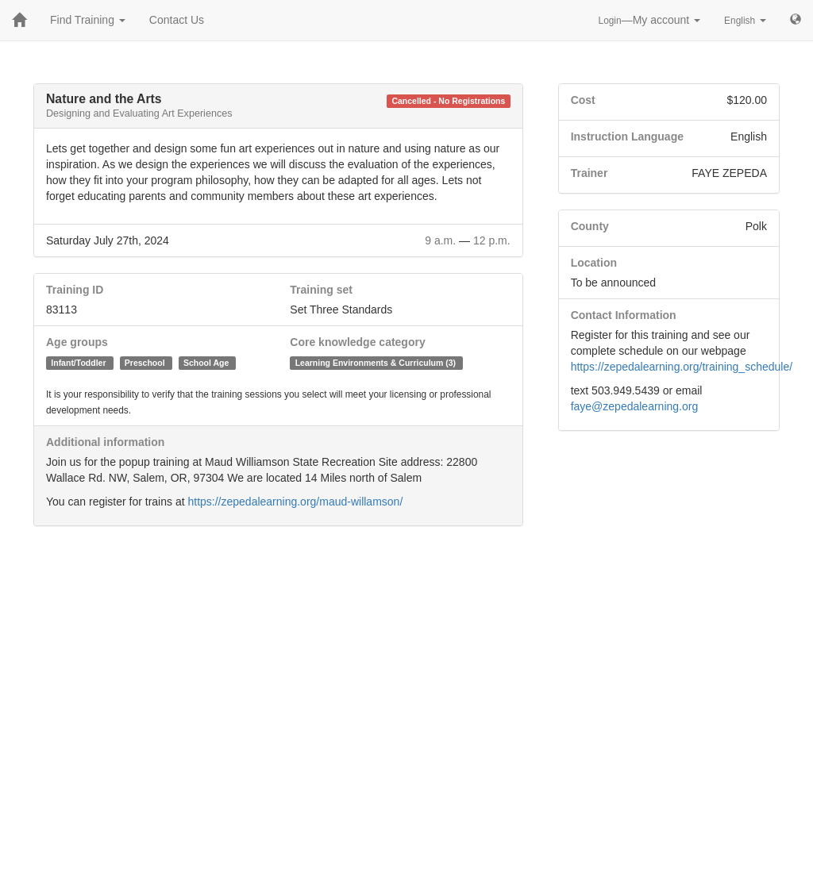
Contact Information (623, 315)
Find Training (87, 19)
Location (594, 262)
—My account (650, 19)
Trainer (589, 173)
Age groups (77, 342)
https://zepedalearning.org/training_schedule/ (681, 366)
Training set (321, 289)
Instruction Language (627, 136)
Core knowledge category (357, 342)
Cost (583, 100)
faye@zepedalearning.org (635, 406)
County (590, 226)
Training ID (74, 289)
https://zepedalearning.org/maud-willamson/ (295, 501)
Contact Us (176, 19)
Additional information (105, 442)
